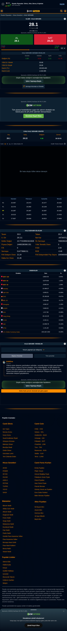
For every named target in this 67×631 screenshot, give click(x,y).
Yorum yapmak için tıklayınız (33, 350)
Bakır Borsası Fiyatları (42, 495)
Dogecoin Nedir (8, 515)
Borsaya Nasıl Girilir (9, 542)
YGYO (5, 489)
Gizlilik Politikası (8, 571)
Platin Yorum (39, 471)
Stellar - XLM (39, 453)
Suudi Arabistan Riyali (10, 438)
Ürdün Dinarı (7, 450)
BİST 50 (4, 281)
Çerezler (5, 574)
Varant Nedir (7, 551)
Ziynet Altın (38, 510)
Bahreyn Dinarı (8, 444)
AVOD (5, 468)
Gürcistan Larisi (8, 453)
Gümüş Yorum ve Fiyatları (43, 489)
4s (7, 144)
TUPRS (5, 486)
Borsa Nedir (7, 548)
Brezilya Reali (7, 447)
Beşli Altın (38, 519)
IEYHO (5, 474)
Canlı (2, 144)
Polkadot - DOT (40, 441)
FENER (5, 471)
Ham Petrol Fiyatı (40, 483)
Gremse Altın (39, 513)
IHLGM (5, 477)
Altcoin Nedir (7, 512)
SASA (5, 492)
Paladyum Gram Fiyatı (42, 477)
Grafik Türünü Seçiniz (58, 144)
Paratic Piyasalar (6, 15)
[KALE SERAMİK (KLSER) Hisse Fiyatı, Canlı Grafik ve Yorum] (33, 11)
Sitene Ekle (6, 562)
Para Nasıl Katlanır (9, 545)
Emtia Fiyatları (39, 468)
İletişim (5, 583)
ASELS (5, 480)
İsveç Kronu (7, 435)
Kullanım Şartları (8, 580)
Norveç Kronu (7, 432)
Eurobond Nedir (8, 527)
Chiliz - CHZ (39, 429)
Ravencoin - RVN (40, 450)
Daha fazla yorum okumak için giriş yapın (33, 391)
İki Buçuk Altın (39, 507)
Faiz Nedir (6, 530)
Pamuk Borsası (40, 486)
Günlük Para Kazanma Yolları (13, 536)
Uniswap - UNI (39, 438)
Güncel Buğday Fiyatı (42, 474)
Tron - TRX (38, 447)
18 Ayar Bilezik (40, 516)
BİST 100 (5, 277)
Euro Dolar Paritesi (41, 492)
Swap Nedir (7, 521)
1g (9, 144)
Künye (5, 568)
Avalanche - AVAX (41, 435)
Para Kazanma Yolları (10, 539)
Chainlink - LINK (40, 444)
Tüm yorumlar (50, 356)
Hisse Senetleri (17, 15)
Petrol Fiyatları (39, 480)
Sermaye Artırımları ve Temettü (33, 86)
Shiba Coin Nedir (8, 509)
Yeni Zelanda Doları (9, 456)
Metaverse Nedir (8, 524)
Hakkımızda (7, 565)
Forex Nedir (7, 518)
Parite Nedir (7, 533)
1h (12, 144)
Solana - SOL (39, 432)
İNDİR (62, 4)
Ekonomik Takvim (9, 577)
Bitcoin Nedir (7, 505)
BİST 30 (4, 284)
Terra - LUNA (39, 456)
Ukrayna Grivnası (8, 441)
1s (5, 144)
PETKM (5, 483)
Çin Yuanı (6, 429)
